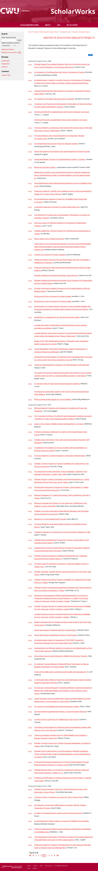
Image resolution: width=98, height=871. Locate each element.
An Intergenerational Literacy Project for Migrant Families (56, 143)
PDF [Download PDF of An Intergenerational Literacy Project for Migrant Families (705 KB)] (31, 144)
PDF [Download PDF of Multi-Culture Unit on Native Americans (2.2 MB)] (31, 239)
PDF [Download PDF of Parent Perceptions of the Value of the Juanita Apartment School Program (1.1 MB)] (31, 151)
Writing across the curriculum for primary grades (52, 296)
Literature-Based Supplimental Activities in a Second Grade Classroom (60, 711)
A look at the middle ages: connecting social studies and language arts (60, 672)
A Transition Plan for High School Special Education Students (57, 384)
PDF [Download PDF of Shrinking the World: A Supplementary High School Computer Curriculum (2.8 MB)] (31, 112)
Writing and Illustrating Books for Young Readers (52, 399)
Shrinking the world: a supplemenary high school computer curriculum (60, 120)
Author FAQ (6, 75)
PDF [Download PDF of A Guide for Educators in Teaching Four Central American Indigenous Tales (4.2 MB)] (31, 532)
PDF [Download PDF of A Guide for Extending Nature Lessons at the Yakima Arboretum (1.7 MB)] (31, 813)
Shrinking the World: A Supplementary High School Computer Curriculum (61, 112)
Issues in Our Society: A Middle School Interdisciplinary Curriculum (59, 424)
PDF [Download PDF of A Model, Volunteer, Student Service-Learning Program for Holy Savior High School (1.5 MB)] (31, 572)
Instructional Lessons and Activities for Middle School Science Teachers (60, 656)
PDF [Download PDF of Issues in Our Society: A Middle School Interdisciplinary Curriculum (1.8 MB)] (31, 424)
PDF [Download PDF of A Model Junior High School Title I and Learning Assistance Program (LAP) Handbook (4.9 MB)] (31, 440)
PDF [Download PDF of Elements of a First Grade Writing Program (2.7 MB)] (31, 519)
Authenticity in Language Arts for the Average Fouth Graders (57, 317)
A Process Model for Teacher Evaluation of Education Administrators (60, 456)
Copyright (34, 868)
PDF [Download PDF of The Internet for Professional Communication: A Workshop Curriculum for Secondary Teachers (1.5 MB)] (31, 215)
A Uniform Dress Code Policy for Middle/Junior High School (56, 719)
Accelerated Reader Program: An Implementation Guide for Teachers (60, 159)
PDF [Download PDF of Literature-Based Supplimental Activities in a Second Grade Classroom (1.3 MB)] (31, 712)
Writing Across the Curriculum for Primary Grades (53, 301)
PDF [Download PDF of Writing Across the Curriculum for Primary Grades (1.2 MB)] (31, 301)
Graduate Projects (65, 32)
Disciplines (6, 64)
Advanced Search (8, 49)
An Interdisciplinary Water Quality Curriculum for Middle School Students (61, 821)
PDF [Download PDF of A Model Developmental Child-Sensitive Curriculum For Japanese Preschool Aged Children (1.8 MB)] (31, 91)
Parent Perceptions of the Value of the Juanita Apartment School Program (62, 151)
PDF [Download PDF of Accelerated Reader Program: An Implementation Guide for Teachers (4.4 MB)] (31, 159)
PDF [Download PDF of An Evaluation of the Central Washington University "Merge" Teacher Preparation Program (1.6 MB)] (31, 805)
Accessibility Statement (61, 866)
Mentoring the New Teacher (45, 167)
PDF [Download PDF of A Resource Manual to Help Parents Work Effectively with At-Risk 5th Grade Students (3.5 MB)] (31, 268)
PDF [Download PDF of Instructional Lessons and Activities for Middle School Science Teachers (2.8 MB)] (31, 656)
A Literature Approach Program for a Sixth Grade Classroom (56, 207)
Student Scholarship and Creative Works (46, 32)
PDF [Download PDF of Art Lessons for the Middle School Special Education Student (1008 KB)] (31, 706)
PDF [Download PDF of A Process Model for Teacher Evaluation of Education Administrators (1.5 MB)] (31, 456)
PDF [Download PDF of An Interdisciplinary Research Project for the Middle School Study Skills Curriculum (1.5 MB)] (31, 199)
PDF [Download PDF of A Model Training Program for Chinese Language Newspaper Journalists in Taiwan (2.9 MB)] (31, 743)
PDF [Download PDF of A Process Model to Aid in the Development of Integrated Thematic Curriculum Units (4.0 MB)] (31, 136)
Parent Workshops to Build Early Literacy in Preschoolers (55, 635)
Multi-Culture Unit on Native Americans (49, 239)
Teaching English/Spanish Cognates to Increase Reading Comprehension (61, 365)
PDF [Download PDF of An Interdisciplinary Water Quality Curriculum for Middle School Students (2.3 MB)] (31, 821)
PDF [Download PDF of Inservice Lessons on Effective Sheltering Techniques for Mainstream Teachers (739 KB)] (31, 223)
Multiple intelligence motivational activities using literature (56, 275)
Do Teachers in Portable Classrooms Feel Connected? (54, 99)
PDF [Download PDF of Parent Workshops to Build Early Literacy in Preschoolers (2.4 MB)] (31, 635)
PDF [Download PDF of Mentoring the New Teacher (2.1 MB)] (31, 167)
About (35, 866)
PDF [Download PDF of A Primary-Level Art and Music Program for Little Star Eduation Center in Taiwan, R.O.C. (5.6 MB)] (31, 564)
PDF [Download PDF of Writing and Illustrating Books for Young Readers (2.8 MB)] (31, 399)
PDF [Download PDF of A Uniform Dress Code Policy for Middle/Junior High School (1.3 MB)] (31, 719)
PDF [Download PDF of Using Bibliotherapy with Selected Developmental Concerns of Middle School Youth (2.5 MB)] (31, 183)
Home (30, 32)
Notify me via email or (11, 52)
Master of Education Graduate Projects (69, 37)
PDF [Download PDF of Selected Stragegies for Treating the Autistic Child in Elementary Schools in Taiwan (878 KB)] (31, 495)
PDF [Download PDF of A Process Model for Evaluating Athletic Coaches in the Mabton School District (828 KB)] (31, 524)
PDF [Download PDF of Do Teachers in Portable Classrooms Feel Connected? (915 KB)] (31, 99)
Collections (6, 61)
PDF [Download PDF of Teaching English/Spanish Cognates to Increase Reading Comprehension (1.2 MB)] (31, 365)
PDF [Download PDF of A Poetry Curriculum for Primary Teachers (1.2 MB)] (31, 255)
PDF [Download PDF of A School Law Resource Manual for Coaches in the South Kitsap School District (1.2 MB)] (31, 432)
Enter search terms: (9, 37)
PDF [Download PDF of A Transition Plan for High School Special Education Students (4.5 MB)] (31, 384)
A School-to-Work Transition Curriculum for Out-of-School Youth (58, 797)
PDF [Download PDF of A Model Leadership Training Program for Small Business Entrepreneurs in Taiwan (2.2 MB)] (31, 231)
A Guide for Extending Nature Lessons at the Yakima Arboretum (58, 813)
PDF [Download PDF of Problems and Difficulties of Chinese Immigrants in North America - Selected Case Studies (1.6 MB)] (31, 778)
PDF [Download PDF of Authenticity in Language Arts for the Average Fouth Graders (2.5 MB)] (31, 317)
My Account (48, 866)
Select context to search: (11, 43)
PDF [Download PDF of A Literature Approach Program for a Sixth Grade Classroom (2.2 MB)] (31, 207)
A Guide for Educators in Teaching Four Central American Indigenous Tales (62, 532)
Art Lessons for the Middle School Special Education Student (56, 706)
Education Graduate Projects (81, 32)
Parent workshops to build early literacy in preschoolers (55, 630)
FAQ (41, 866)
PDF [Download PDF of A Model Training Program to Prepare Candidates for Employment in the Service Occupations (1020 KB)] (31, 464)
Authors (5, 67)
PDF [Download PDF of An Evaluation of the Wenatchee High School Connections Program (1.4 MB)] (31, 72)
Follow (90, 55)
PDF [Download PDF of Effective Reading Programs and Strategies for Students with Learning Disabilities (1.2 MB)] (31, 408)
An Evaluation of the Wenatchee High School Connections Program (59, 72)
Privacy (28, 868)
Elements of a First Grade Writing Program (50, 519)
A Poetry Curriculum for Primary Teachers (50, 254)
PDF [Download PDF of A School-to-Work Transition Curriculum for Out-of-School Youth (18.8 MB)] (31, 797)
